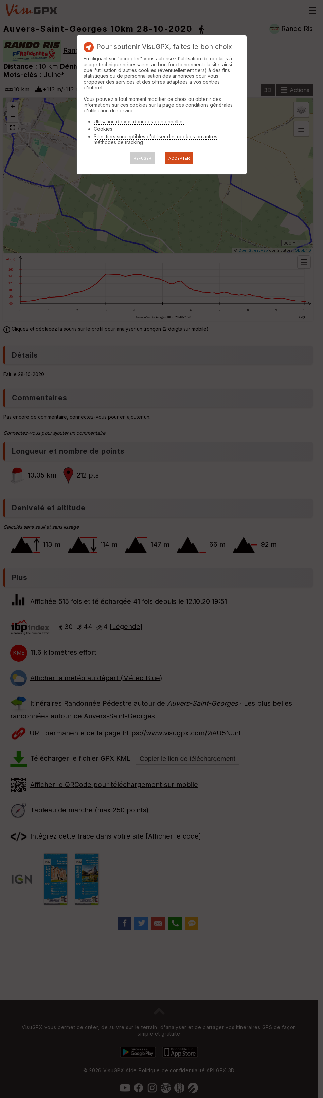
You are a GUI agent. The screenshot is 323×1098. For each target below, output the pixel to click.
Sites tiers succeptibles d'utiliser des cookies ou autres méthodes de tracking (155, 139)
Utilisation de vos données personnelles (139, 121)
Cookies (103, 129)
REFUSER (142, 158)
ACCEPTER (179, 158)
